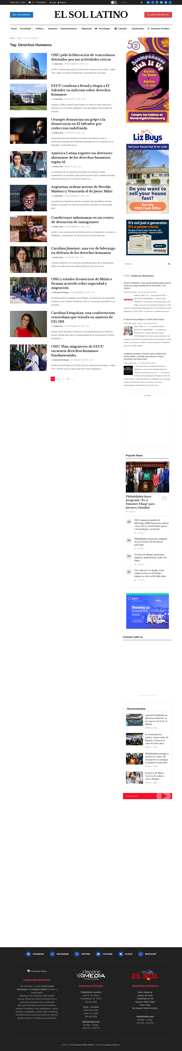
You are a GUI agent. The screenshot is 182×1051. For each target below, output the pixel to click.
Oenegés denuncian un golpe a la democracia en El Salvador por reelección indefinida (78, 124)
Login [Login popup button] (53, 2)
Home (14, 28)
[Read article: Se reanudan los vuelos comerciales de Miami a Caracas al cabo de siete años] (134, 739)
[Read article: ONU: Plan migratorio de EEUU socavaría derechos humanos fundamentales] (28, 357)
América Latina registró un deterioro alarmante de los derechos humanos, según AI (81, 157)
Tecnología (102, 28)
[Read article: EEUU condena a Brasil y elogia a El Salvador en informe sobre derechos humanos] (28, 97)
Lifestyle (121, 28)
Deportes (52, 28)
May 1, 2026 (151, 728)
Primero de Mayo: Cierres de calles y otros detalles (155, 776)
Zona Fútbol (145, 1005)
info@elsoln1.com (90, 1022)
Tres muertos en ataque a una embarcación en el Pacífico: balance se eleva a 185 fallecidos (150, 573)
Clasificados (138, 28)
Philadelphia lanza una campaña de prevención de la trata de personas (150, 542)
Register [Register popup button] (62, 2)
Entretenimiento (69, 28)
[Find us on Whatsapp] (170, 2)
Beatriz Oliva (58, 133)
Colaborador (58, 64)
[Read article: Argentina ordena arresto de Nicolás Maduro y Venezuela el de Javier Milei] (28, 198)
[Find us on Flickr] (166, 2)
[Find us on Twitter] (157, 2)
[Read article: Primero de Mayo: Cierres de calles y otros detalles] (134, 778)
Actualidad (25, 28)
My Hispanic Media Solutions (145, 1008)
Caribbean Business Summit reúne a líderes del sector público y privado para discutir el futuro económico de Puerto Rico (145, 356)
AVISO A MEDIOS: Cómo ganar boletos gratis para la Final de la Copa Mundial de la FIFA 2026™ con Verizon (147, 285)
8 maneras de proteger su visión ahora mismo (144, 319)
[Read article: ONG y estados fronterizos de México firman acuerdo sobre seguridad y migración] (28, 290)
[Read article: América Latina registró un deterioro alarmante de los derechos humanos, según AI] (28, 164)
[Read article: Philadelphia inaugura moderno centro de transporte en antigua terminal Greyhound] (134, 758)
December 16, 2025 (74, 64)
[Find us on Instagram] (152, 2)
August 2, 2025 (72, 133)
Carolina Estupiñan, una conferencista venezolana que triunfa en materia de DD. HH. (83, 317)
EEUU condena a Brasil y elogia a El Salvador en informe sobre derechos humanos (81, 90)
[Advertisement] (147, 424)
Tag (18, 38)
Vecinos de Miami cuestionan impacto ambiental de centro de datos (150, 557)
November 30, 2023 (80, 292)
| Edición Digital (158, 15)
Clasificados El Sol (145, 998)
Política (39, 28)
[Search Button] (141, 2)
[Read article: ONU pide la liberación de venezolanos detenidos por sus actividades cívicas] (28, 66)
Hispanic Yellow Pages (145, 1002)
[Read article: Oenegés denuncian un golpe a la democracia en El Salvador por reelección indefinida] (28, 130)
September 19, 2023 (74, 326)
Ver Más (147, 396)
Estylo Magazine (145, 992)
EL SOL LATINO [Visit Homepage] (91, 15)
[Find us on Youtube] (161, 2)
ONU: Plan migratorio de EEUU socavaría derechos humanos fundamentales (77, 351)
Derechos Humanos (31, 38)
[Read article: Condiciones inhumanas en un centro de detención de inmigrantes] (28, 229)
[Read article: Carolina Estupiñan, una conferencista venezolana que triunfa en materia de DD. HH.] (28, 324)
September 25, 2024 (74, 196)
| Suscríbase (21, 15)
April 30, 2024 (72, 257)
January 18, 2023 (79, 360)
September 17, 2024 (75, 227)
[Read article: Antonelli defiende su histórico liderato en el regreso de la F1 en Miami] (134, 720)
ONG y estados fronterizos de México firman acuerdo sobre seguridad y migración (81, 283)
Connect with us (133, 637)
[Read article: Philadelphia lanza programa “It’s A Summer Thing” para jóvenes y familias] (147, 477)
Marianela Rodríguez (61, 292)
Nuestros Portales (158, 28)
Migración (87, 28)
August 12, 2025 (73, 99)
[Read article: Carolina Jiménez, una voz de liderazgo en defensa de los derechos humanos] (28, 259)
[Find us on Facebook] (148, 2)
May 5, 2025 (71, 167)
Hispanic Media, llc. (113, 1045)
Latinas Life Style (145, 995)
